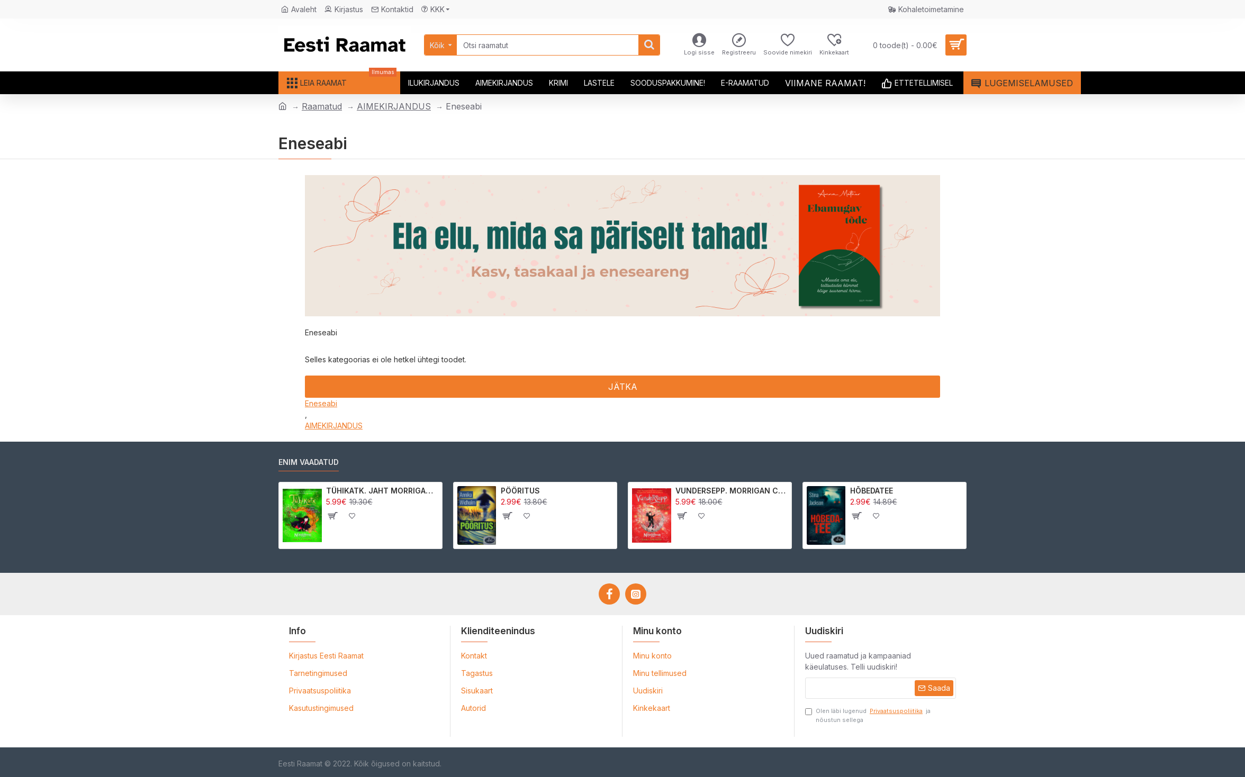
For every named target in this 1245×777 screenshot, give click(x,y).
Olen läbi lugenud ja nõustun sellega (868, 715)
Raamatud (322, 106)
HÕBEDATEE (871, 490)
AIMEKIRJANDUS (394, 106)
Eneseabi (321, 403)
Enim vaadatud (308, 462)
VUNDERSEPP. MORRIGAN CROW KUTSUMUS (731, 490)
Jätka (622, 386)
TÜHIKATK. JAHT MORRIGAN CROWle (382, 490)
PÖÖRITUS (520, 490)
